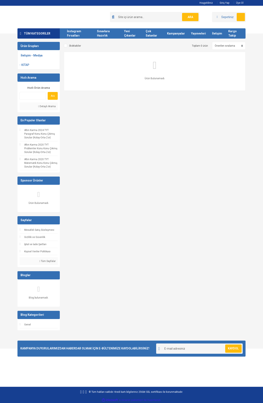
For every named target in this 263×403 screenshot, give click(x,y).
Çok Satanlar (151, 33)
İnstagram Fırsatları (74, 33)
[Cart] (229, 17)
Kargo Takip (232, 33)
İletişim (217, 33)
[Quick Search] (33, 96)
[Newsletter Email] (199, 348)
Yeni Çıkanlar (130, 33)
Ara (53, 95)
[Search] (155, 17)
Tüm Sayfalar (47, 261)
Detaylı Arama (47, 106)
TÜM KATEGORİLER (37, 33)
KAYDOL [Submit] (233, 348)
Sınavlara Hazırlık (103, 33)
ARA (190, 17)
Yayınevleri (198, 33)
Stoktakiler (75, 45)
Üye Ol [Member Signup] (238, 2)
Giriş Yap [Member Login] (223, 2)
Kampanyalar (176, 33)
